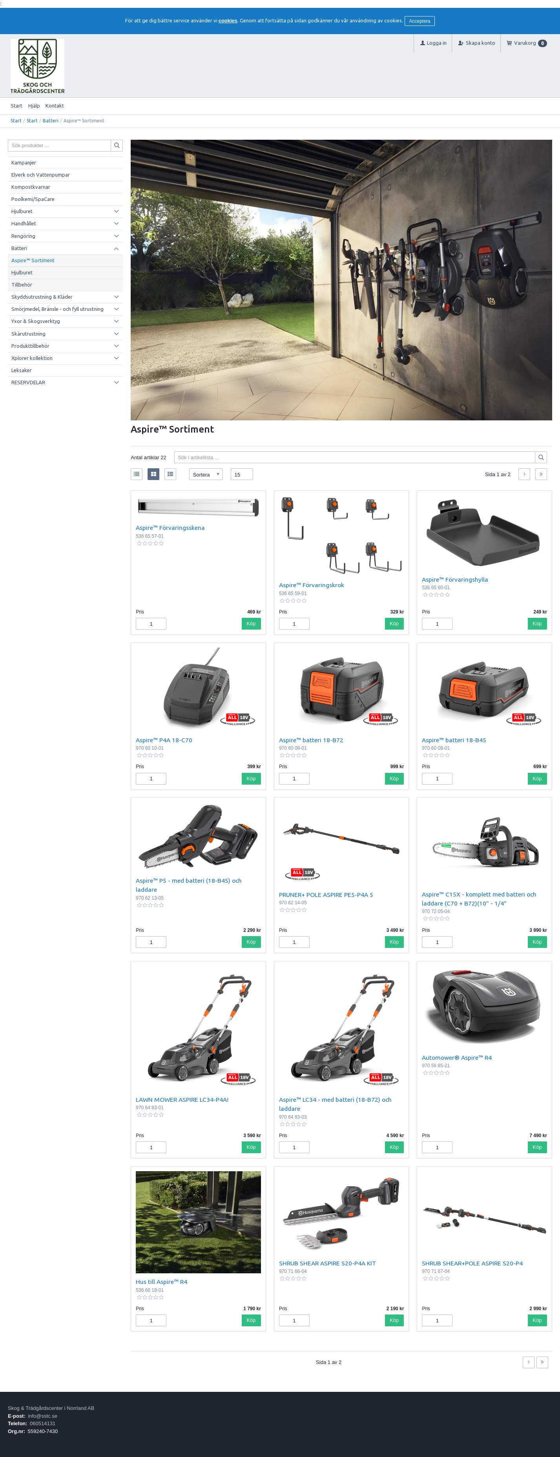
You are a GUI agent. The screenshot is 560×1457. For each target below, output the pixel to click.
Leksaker (21, 370)
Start (16, 105)
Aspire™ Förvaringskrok (311, 584)
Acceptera (419, 21)
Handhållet (23, 223)
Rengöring (23, 236)
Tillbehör (21, 284)
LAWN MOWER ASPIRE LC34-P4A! (182, 1099)
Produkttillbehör (30, 346)
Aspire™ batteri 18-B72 (311, 739)
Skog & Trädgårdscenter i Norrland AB (51, 1408)
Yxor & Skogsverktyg (35, 321)
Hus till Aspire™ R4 (161, 1281)
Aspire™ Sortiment (33, 260)
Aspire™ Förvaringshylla (455, 579)
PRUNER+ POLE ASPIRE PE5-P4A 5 (326, 894)
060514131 (42, 1423)
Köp (250, 623)
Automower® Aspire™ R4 (457, 1057)
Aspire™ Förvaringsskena (170, 527)
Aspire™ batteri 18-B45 (454, 739)
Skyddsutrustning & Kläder (42, 296)
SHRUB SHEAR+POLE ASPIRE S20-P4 (472, 1263)
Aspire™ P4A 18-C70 (164, 739)
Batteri (50, 120)
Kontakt (55, 105)
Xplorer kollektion (32, 358)
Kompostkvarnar (30, 187)
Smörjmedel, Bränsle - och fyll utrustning (57, 309)
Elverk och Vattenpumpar (40, 174)
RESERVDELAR (28, 382)
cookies (228, 21)
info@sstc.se (42, 1416)
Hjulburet (22, 211)
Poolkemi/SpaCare (33, 199)
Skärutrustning (28, 333)
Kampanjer (23, 162)
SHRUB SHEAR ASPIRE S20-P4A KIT (327, 1263)
